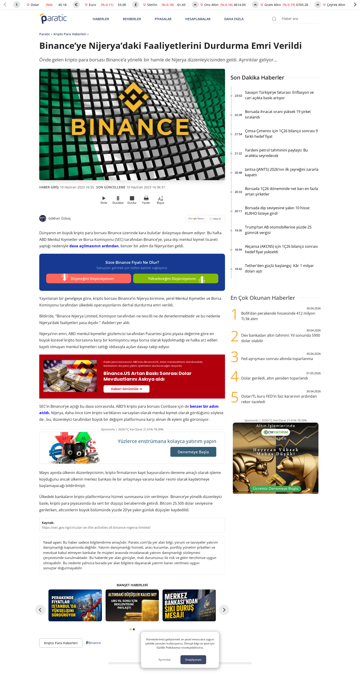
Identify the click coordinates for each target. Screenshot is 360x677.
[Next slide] (355, 4)
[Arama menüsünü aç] (274, 19)
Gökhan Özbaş (59, 218)
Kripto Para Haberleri (69, 34)
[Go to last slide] (40, 608)
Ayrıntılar (164, 660)
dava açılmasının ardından (94, 245)
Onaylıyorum (193, 659)
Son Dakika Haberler (257, 77)
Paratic (44, 34)
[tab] (131, 627)
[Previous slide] (5, 4)
